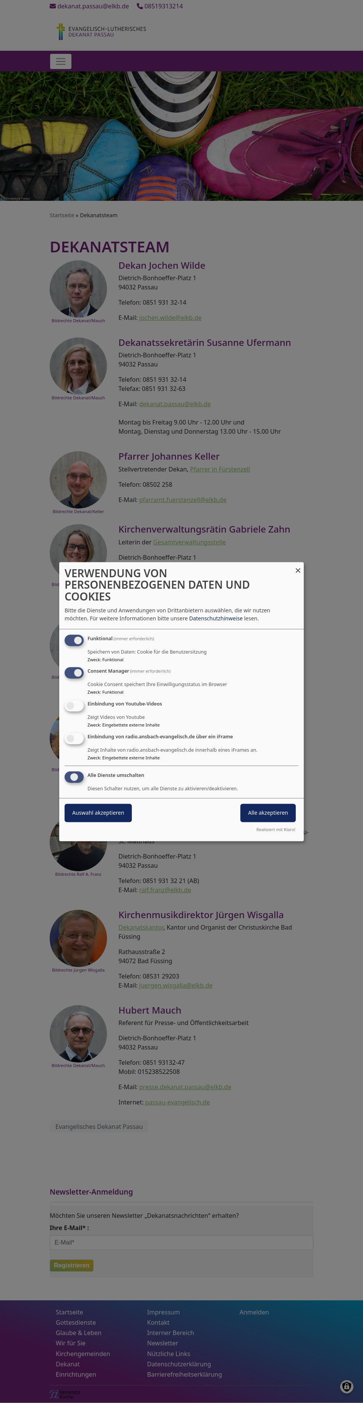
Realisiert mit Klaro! (275, 829)
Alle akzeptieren (268, 812)
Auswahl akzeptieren (98, 812)
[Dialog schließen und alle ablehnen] (298, 567)
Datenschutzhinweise (216, 618)
